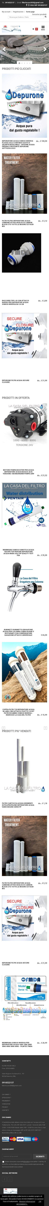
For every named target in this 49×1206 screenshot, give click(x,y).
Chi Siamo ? (6, 1094)
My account (6, 12)
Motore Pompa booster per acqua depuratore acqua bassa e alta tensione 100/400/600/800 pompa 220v (18, 472)
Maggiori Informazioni (27, 1201)
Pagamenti (6, 1101)
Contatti (5, 1110)
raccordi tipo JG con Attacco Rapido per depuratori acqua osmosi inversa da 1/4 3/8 (15, 302)
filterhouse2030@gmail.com (12, 1085)
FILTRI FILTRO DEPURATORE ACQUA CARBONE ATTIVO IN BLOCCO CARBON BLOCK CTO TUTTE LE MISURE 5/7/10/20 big (17, 223)
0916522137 (8, 1082)
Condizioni (6, 1104)
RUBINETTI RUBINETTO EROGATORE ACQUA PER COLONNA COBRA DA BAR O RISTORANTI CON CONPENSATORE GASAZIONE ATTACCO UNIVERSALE (18, 632)
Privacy (5, 1107)
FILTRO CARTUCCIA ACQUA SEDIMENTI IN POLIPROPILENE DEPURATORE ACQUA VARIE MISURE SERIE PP (18, 805)
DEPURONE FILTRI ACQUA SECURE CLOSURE (15, 381)
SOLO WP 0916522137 (37, 5)
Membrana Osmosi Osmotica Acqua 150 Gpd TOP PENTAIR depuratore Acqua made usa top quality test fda (18, 552)
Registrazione (18, 12)
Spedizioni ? (6, 1098)
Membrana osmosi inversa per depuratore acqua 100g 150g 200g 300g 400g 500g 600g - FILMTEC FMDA (17, 1044)
